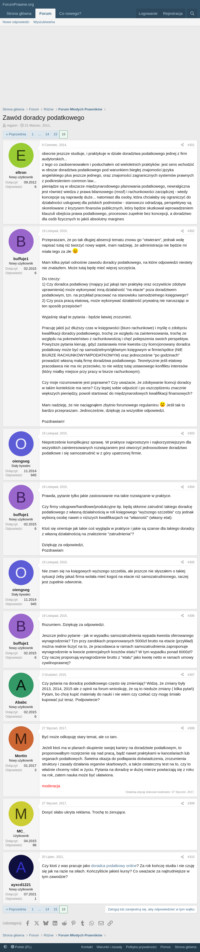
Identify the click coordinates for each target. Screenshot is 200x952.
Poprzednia (17, 134)
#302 (191, 231)
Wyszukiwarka (44, 22)
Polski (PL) (21, 947)
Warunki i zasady (109, 947)
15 (55, 134)
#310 (191, 857)
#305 (191, 562)
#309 (191, 803)
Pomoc (165, 947)
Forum (45, 13)
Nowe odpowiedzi (16, 22)
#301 (191, 145)
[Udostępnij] (182, 145)
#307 (191, 675)
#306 (191, 616)
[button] (85, 13)
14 (47, 134)
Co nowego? (70, 13)
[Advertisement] (100, 65)
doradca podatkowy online (113, 865)
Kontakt (87, 947)
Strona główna (19, 13)
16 (63, 134)
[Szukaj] (192, 13)
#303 (191, 433)
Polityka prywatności (141, 947)
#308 (191, 728)
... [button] (39, 134)
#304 (191, 487)
